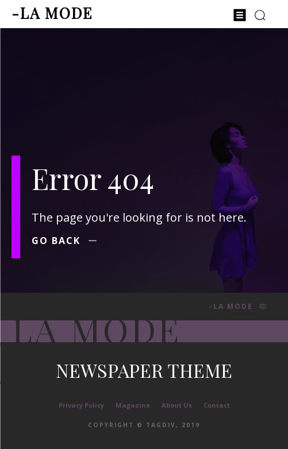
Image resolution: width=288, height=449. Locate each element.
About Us (177, 405)
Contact (216, 405)
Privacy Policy (81, 405)
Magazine (133, 405)
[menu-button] (239, 15)
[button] (260, 14)
